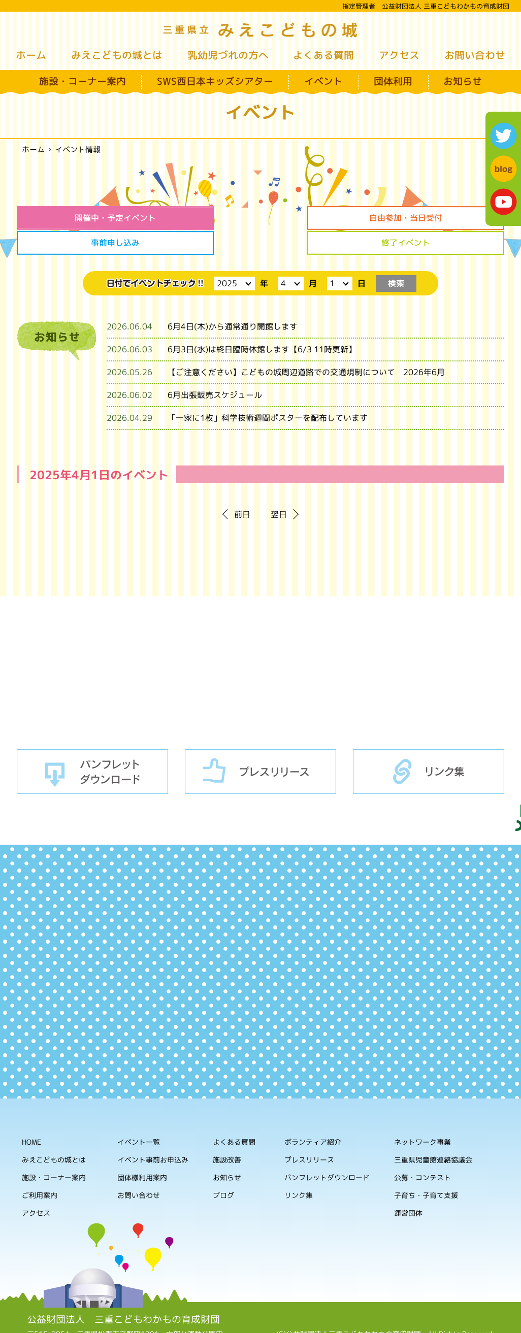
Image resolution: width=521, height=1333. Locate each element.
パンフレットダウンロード (92, 745)
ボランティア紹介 (312, 1116)
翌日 (279, 488)
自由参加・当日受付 (198, 217)
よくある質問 (323, 55)
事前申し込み (322, 217)
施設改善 (227, 1133)
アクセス (399, 55)
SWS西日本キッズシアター (215, 81)
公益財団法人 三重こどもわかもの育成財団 (123, 1292)
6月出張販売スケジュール (215, 369)
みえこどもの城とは (116, 55)
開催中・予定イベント (74, 217)
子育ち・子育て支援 (426, 1169)
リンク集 (428, 745)
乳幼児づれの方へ (228, 55)
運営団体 (408, 1187)
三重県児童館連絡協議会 (433, 1134)
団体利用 (393, 81)
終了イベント (446, 217)
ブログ (223, 1169)
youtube (503, 202)
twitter (503, 136)
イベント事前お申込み (152, 1133)
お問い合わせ (474, 55)
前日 (242, 488)
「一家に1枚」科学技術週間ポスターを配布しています (268, 391)
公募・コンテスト (422, 1151)
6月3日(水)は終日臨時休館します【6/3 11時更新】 (262, 323)
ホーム (31, 55)
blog (503, 169)
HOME (31, 1115)
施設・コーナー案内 (82, 81)
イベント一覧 (138, 1115)
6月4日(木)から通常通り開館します (233, 300)
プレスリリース (260, 745)
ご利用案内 (39, 1169)
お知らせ (462, 81)
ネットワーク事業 (422, 1116)
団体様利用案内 (142, 1151)
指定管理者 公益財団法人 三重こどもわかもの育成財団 (425, 6)
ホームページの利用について (385, 1317)
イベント (323, 81)
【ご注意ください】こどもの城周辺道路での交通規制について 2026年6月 (306, 346)
